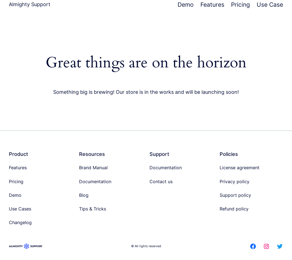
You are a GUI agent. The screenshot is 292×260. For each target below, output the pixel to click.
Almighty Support (29, 4)
